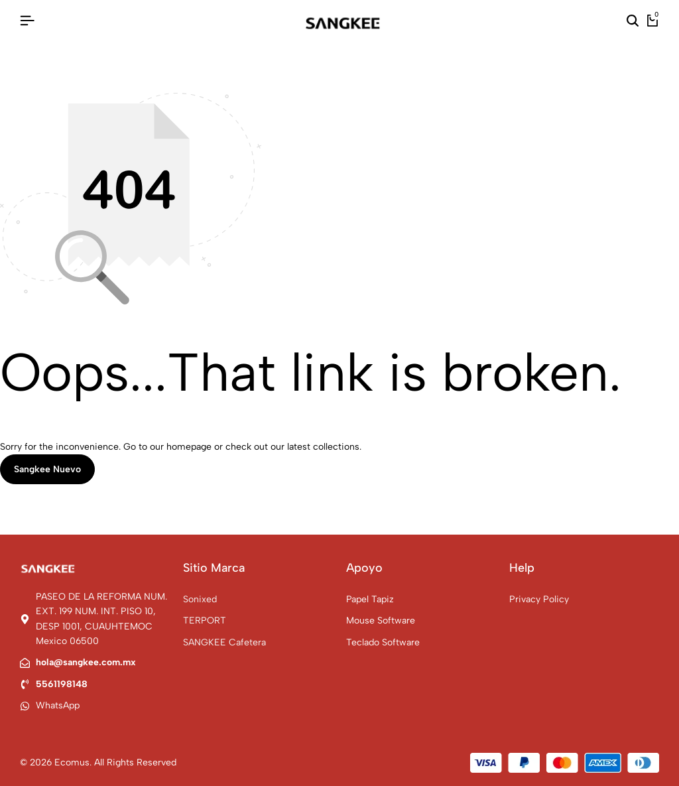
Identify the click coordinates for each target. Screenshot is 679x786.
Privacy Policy (539, 599)
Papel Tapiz (370, 599)
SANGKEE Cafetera (224, 642)
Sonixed (200, 599)
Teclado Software (383, 642)
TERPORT (204, 620)
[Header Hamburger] (27, 21)
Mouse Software (380, 620)
